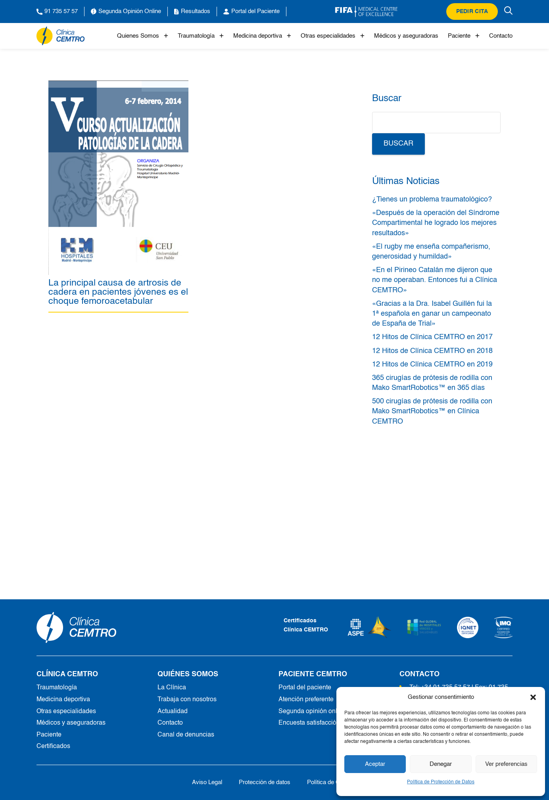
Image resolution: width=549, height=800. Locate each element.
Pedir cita (472, 11)
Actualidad (172, 711)
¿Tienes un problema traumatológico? (432, 199)
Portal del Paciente (251, 11)
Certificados (53, 746)
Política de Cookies (332, 782)
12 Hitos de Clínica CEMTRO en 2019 (432, 364)
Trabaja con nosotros (187, 699)
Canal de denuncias (185, 735)
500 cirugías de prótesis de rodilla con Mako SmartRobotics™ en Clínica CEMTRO (432, 411)
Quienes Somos (142, 36)
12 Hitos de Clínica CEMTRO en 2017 (432, 337)
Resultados (192, 11)
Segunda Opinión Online (126, 11)
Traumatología (201, 36)
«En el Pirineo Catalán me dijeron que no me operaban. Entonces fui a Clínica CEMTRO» (434, 280)
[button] (533, 697)
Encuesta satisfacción (309, 723)
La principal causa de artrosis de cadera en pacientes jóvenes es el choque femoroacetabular (118, 292)
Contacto (501, 36)
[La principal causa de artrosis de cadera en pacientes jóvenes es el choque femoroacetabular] (118, 84)
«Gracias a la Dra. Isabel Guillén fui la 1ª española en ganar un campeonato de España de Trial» (432, 313)
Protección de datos (264, 782)
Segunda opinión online (312, 711)
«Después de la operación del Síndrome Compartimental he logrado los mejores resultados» (435, 222)
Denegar (441, 764)
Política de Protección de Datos (440, 782)
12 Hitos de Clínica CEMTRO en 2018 (432, 351)
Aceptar (375, 764)
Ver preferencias (506, 764)
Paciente (464, 36)
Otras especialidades (333, 36)
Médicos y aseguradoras (406, 36)
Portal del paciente (304, 688)
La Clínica (171, 688)
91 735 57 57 (57, 11)
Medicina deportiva (262, 36)
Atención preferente (306, 699)
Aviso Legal (207, 782)
